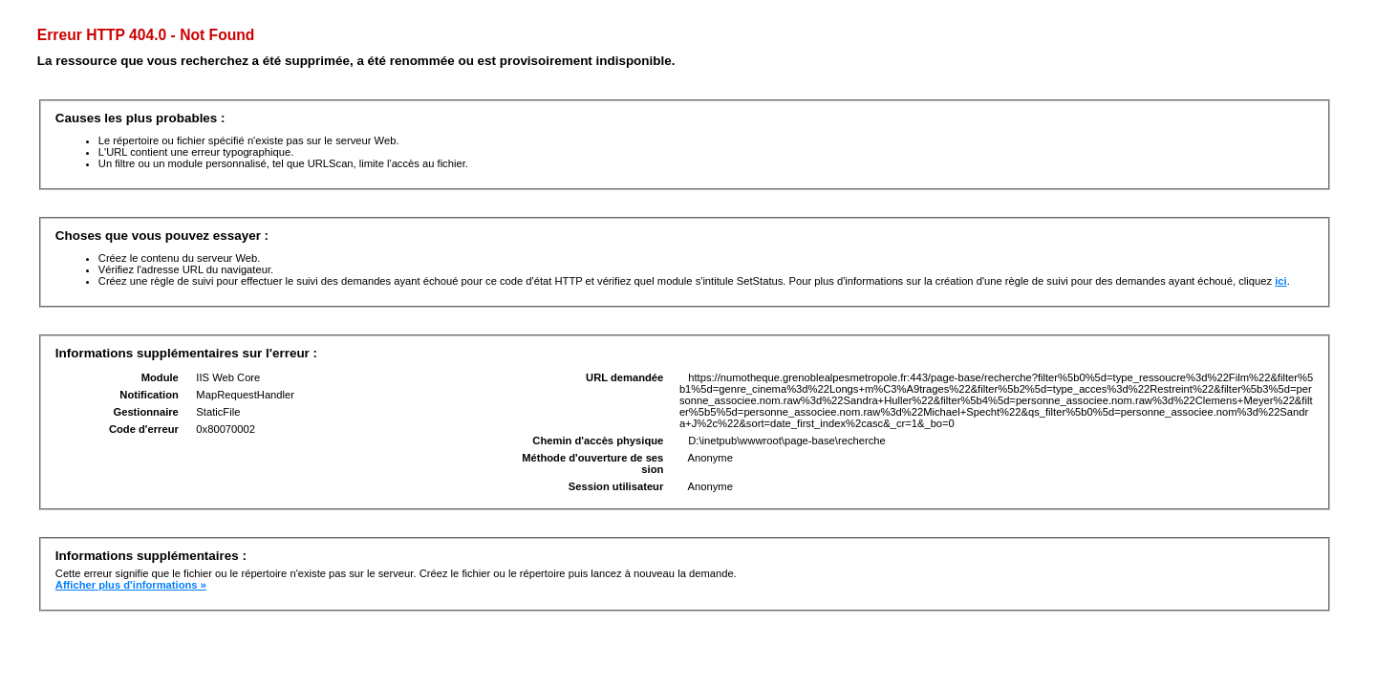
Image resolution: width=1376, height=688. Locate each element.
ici (1280, 281)
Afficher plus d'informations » (130, 585)
